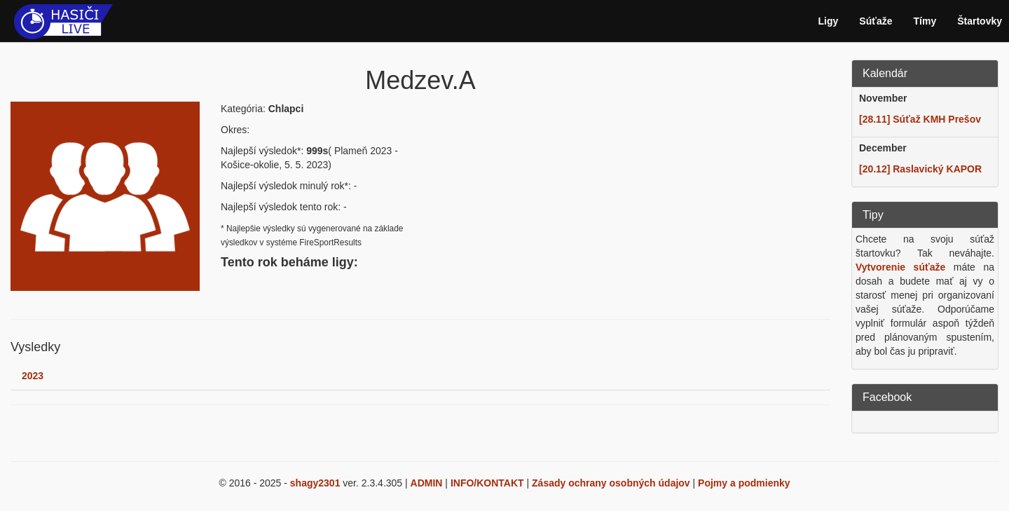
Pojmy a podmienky (744, 483)
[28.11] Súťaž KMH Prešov (920, 119)
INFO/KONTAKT (487, 483)
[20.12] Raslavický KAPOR (920, 169)
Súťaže (875, 21)
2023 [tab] (32, 375)
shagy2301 (315, 483)
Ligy (828, 21)
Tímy (925, 21)
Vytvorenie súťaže (900, 267)
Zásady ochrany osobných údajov (611, 483)
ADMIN (427, 483)
